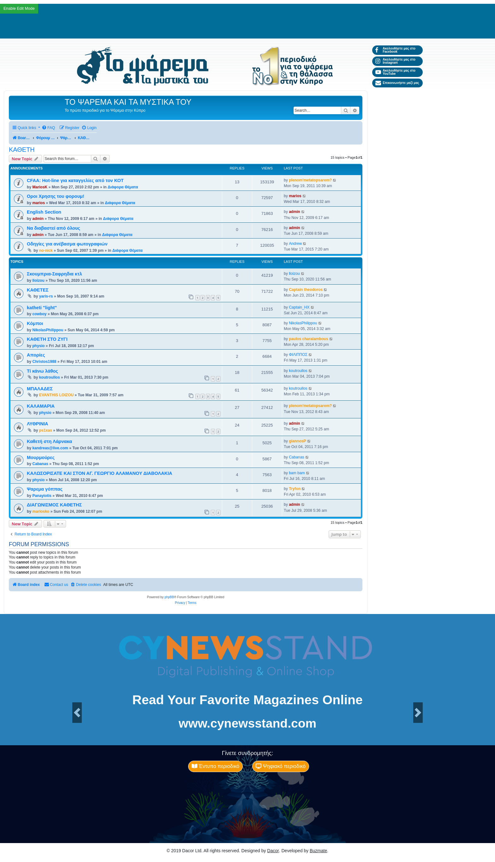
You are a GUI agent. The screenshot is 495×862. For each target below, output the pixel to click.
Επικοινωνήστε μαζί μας (397, 83)
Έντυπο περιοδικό (215, 766)
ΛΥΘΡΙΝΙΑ (37, 423)
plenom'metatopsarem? (310, 180)
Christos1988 (44, 361)
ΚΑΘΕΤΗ (22, 149)
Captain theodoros (306, 289)
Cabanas (40, 464)
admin (38, 218)
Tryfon (295, 489)
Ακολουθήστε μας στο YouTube (395, 72)
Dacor (273, 850)
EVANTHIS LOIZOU (56, 395)
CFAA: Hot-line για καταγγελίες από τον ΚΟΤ (75, 180)
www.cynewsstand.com (247, 723)
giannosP (297, 441)
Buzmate (318, 850)
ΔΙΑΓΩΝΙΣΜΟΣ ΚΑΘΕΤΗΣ (54, 504)
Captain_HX (299, 307)
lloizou (38, 280)
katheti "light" (42, 307)
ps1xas (45, 430)
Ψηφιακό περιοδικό (281, 766)
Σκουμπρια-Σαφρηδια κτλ (54, 273)
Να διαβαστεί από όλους (53, 228)
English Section (44, 212)
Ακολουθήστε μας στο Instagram (395, 61)
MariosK (39, 187)
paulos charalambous (308, 339)
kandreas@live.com (50, 448)
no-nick (46, 250)
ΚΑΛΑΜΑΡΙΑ (41, 406)
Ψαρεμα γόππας (45, 489)
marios (38, 203)
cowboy (39, 314)
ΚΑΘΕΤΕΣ (38, 289)
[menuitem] (48, 128)
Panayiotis (41, 495)
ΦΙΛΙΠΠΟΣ (298, 354)
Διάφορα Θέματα (123, 187)
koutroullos (49, 377)
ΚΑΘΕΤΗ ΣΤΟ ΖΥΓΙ (47, 339)
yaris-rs (46, 296)
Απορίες (36, 354)
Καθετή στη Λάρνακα (49, 441)
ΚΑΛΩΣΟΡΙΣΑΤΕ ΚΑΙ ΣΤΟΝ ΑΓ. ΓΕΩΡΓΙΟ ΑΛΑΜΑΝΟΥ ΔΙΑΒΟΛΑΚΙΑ (99, 473)
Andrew (295, 243)
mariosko (40, 511)
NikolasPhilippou (47, 330)
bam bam (297, 473)
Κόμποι (35, 323)
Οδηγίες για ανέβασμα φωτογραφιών (67, 243)
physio (38, 346)
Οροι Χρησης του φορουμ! (55, 196)
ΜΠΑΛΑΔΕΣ (40, 388)
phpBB (169, 597)
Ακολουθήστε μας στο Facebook (395, 50)
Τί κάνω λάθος (42, 371)
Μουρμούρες (41, 457)
